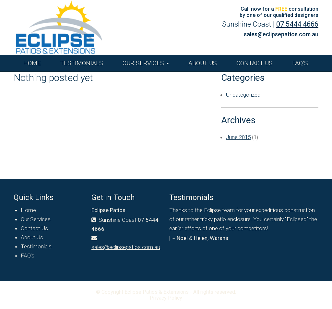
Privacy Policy (166, 298)
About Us (202, 63)
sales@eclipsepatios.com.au (281, 34)
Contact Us (254, 63)
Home (32, 63)
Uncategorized (243, 94)
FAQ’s (300, 63)
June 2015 (238, 137)
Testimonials (81, 63)
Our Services (146, 63)
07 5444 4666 (297, 24)
